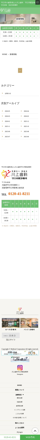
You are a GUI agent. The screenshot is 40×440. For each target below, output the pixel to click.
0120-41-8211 (19, 194)
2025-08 (26, 131)
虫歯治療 (19, 402)
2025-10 (26, 126)
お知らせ (8, 93)
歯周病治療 (19, 406)
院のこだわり (19, 423)
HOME (19, 385)
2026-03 (7, 116)
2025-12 (26, 121)
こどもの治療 (19, 413)
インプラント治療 (19, 410)
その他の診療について (20, 417)
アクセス (20, 432)
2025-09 (7, 131)
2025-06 (26, 136)
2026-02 (26, 116)
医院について (19, 390)
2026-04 (26, 111)
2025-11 (7, 126)
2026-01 (7, 121)
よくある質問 (19, 427)
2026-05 (7, 111)
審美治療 (19, 398)
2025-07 (7, 136)
